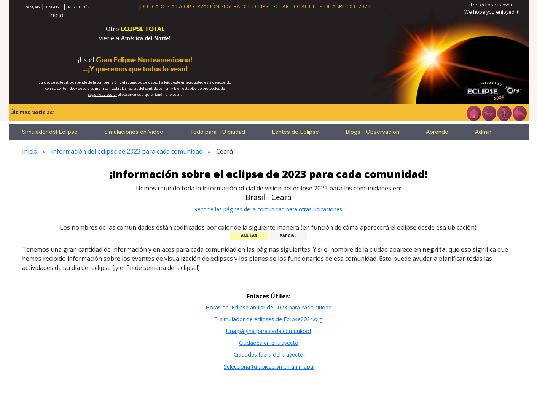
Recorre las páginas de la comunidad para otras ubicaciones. (268, 209)
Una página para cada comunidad (268, 331)
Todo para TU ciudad (217, 131)
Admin (483, 131)
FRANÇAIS (31, 7)
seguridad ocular (102, 94)
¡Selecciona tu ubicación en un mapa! (268, 366)
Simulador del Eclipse (50, 131)
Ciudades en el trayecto (268, 342)
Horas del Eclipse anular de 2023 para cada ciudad (269, 307)
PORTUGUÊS (78, 7)
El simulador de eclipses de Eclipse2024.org (268, 319)
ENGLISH (53, 7)
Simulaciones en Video (133, 131)
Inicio (56, 15)
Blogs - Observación (372, 131)
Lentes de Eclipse (295, 131)
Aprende (437, 131)
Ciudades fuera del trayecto (268, 354)
